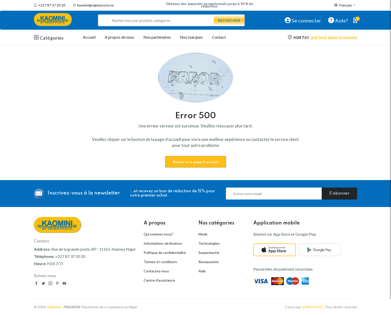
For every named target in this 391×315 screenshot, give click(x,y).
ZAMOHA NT (312, 307)
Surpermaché (208, 252)
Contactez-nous (156, 271)
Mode (202, 234)
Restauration (208, 262)
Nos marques (191, 37)
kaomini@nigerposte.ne (95, 5)
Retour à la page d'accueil (195, 162)
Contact (219, 37)
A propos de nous (119, 37)
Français (345, 5)
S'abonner (339, 194)
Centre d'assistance (159, 280)
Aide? (338, 20)
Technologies (209, 243)
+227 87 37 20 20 (51, 5)
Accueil (89, 37)
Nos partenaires (157, 37)
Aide (202, 271)
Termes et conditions (160, 262)
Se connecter (303, 20)
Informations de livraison (163, 243)
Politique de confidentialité (165, 252)
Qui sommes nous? (158, 234)
